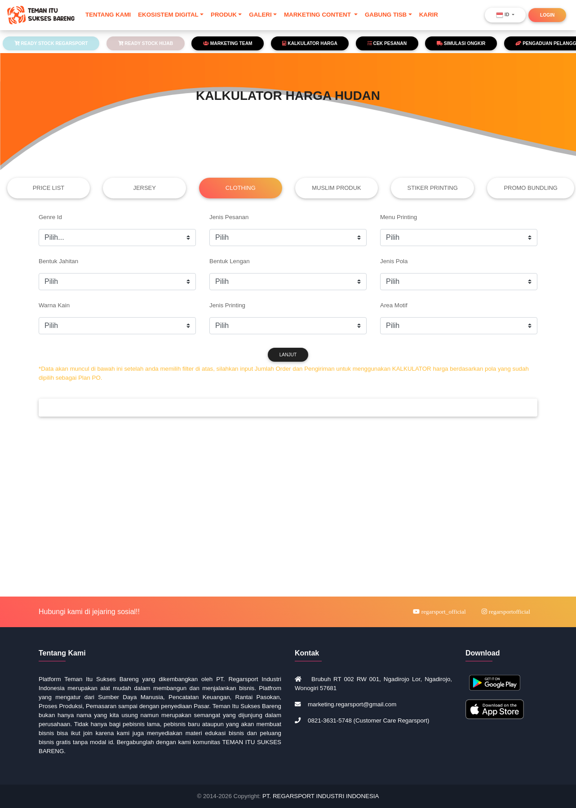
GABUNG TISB (386, 16)
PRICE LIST (49, 187)
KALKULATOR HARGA (309, 43)
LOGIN (547, 16)
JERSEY (144, 187)
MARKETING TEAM (228, 43)
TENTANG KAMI (108, 16)
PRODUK (224, 16)
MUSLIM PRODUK (336, 187)
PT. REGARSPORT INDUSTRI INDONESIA (320, 796)
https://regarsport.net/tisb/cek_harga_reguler (117, 281)
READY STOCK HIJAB (145, 43)
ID (503, 17)
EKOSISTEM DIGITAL (168, 16)
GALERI (260, 16)
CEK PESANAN (387, 43)
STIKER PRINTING (433, 187)
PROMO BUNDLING (530, 187)
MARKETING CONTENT (318, 16)
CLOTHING (241, 187)
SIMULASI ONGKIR (461, 43)
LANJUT (288, 354)
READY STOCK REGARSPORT (51, 43)
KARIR (428, 16)
